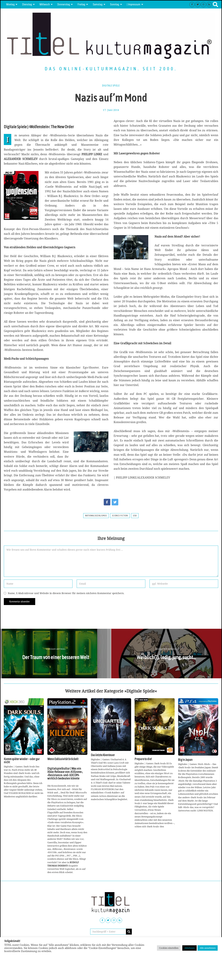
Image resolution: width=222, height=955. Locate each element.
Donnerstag (63, 4)
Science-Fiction (120, 515)
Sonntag (114, 4)
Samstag (98, 4)
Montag (10, 4)
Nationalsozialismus (96, 515)
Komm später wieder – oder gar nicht (22, 760)
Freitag (81, 4)
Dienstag (27, 4)
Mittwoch (45, 4)
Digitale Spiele (111, 85)
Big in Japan (185, 759)
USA (135, 515)
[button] (129, 932)
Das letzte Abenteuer (103, 755)
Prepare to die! (143, 759)
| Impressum (133, 4)
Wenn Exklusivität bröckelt (62, 759)
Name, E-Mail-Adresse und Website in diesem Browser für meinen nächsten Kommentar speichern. (66, 593)
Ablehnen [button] (189, 947)
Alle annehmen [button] (208, 947)
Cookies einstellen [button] (168, 947)
